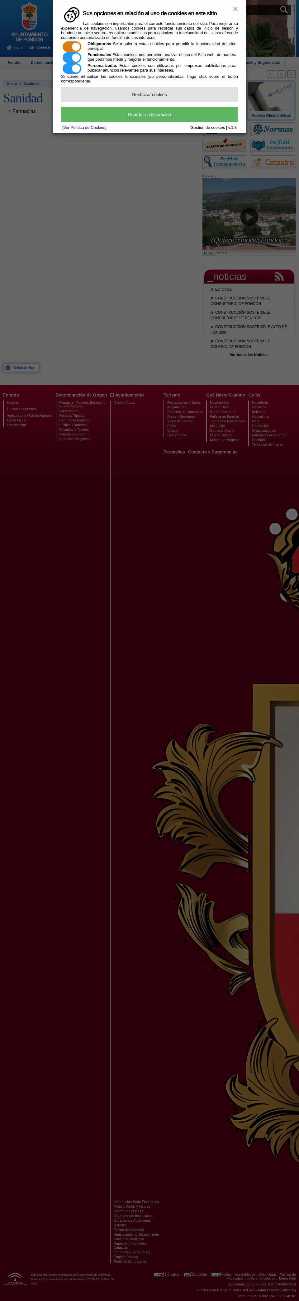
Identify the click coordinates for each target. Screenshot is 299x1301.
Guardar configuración (149, 114)
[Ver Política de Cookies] (84, 127)
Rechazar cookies (149, 94)
